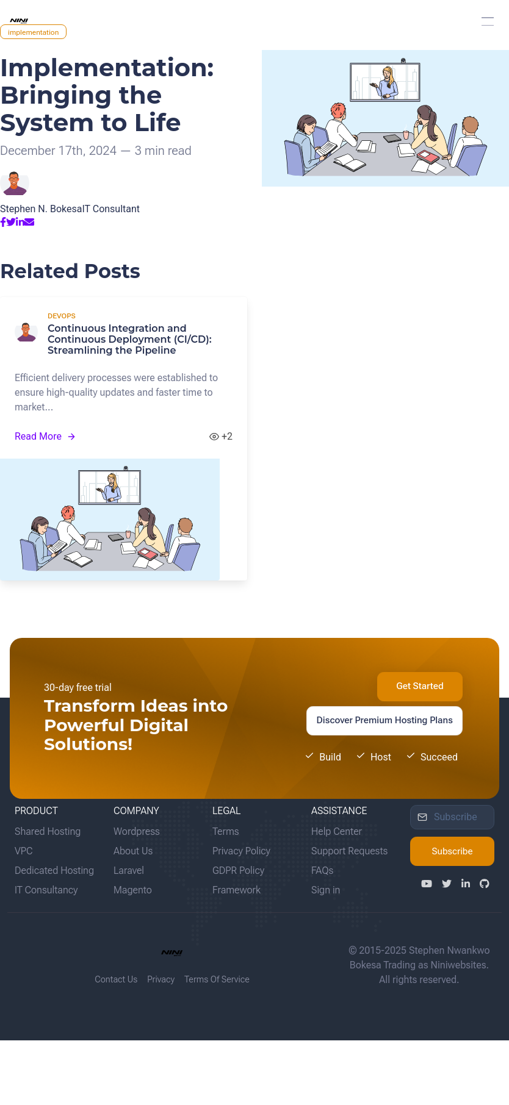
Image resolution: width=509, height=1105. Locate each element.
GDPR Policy (238, 870)
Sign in (325, 890)
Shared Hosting (48, 831)
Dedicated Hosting (54, 870)
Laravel (129, 870)
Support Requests (349, 851)
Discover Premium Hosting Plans (385, 720)
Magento (133, 890)
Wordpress (137, 831)
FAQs (322, 870)
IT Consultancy (46, 890)
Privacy (161, 979)
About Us (133, 851)
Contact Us (116, 979)
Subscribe (451, 851)
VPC (24, 851)
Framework (236, 890)
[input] (452, 817)
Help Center (336, 831)
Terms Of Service (217, 979)
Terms (225, 831)
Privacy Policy (241, 851)
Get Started (420, 686)
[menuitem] (254, 21)
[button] (487, 21)
